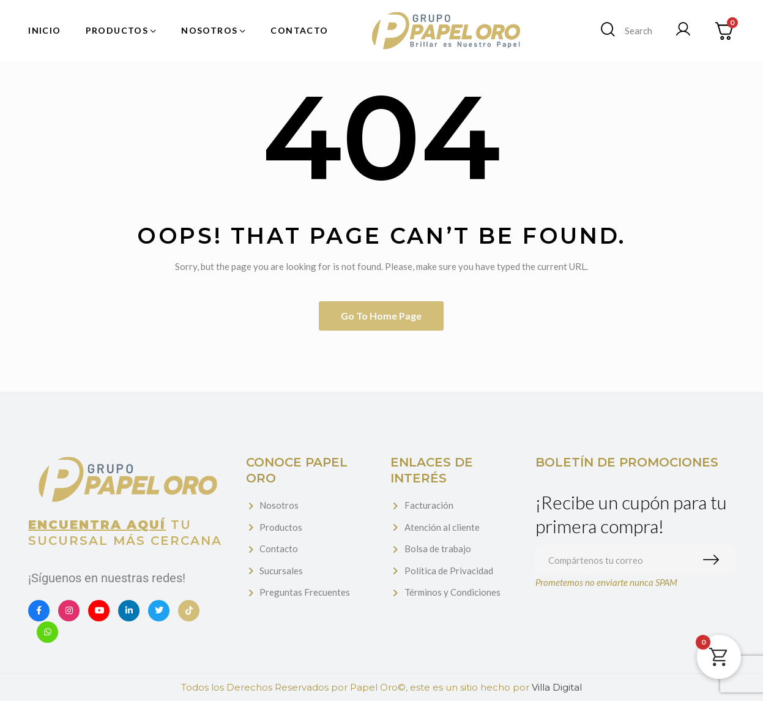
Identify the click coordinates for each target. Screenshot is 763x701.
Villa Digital (557, 687)
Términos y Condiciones (452, 592)
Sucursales (281, 570)
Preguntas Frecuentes (304, 592)
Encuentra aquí (97, 524)
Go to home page (381, 315)
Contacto (278, 548)
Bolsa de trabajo (437, 548)
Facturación (428, 505)
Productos (280, 527)
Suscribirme (713, 560)
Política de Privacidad (448, 570)
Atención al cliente (442, 527)
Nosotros (279, 505)
